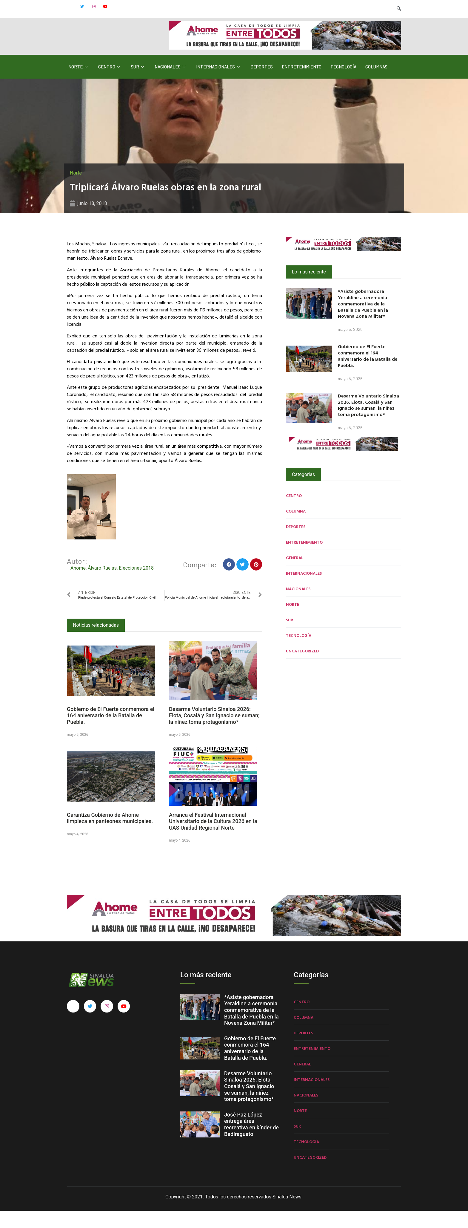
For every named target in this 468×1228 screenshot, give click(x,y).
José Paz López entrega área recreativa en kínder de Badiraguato (251, 1141)
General (294, 574)
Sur (138, 84)
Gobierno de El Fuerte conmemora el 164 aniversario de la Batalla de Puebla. (110, 732)
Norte (78, 84)
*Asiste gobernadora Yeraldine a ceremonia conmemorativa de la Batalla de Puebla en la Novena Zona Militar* (363, 321)
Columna (296, 528)
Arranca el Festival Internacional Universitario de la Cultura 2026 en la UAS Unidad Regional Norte (213, 838)
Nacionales (171, 84)
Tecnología (343, 84)
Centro (110, 84)
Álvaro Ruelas (102, 585)
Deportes (261, 84)
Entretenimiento (301, 84)
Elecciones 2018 (136, 585)
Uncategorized (302, 668)
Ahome (78, 585)
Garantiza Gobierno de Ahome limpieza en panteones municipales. (110, 835)
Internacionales (218, 84)
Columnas (376, 84)
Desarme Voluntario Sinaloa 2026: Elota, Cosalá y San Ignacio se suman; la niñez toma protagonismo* (214, 732)
